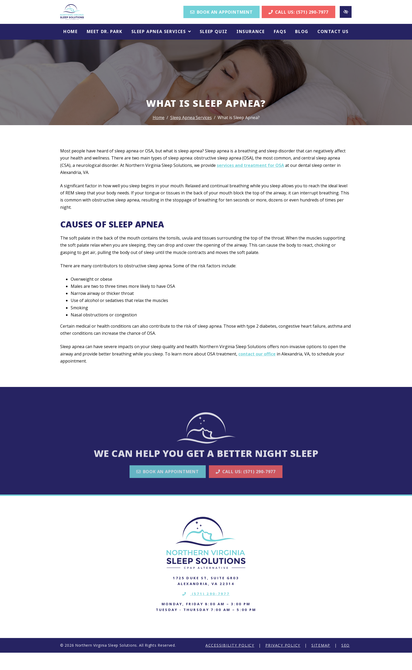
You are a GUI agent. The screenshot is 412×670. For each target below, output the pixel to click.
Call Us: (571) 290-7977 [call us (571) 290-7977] (298, 21)
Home (158, 135)
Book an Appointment (221, 21)
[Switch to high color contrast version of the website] (345, 20)
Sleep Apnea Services (191, 135)
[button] (161, 49)
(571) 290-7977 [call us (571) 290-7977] (206, 611)
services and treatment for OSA (250, 182)
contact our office (257, 371)
